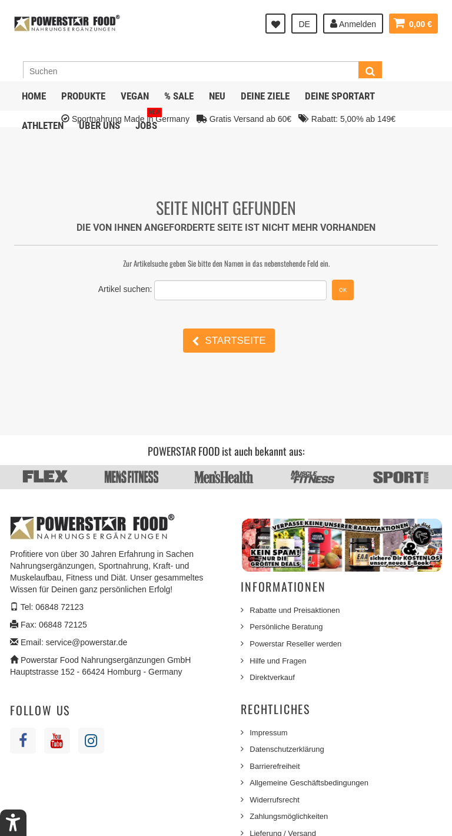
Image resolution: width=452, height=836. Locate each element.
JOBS (148, 121)
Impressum (268, 732)
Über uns (99, 125)
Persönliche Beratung (286, 626)
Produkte (83, 96)
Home (34, 96)
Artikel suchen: (125, 289)
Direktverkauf (272, 677)
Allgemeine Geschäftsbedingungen (309, 782)
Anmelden (353, 23)
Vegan (135, 96)
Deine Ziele (265, 96)
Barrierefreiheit (275, 766)
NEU (217, 96)
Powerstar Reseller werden (295, 643)
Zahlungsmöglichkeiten (289, 816)
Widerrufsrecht (275, 799)
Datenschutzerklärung (287, 749)
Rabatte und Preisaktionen (295, 610)
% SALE (179, 96)
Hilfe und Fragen (278, 660)
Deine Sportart (340, 96)
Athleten (43, 125)
